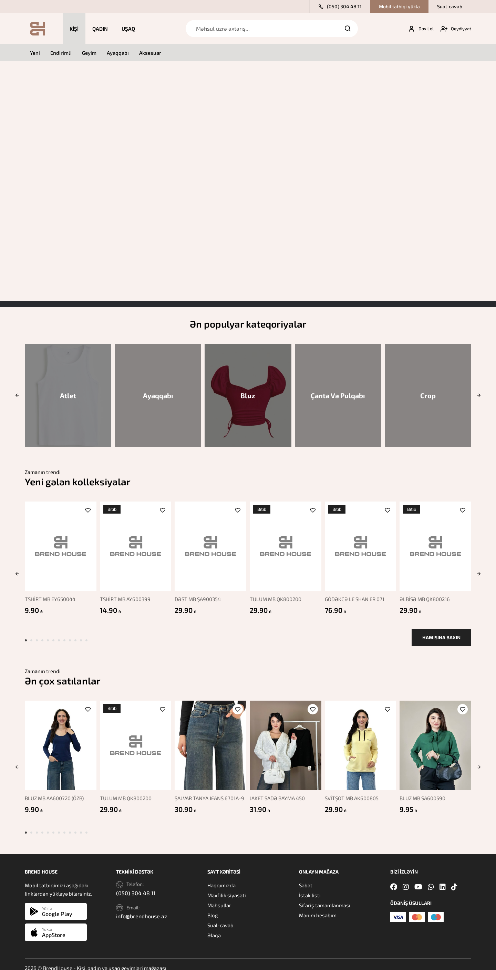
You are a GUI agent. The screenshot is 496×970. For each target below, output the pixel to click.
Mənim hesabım (318, 908)
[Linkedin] (443, 879)
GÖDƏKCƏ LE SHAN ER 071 (356, 595)
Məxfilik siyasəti (226, 888)
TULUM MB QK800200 (277, 595)
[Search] (347, 28)
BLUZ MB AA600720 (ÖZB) (54, 791)
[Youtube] (418, 879)
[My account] (418, 28)
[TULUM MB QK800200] (285, 544)
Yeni (35, 53)
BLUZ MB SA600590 (425, 791)
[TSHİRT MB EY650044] (59, 544)
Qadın (100, 28)
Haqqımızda (221, 878)
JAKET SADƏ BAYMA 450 (279, 791)
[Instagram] (406, 879)
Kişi (74, 28)
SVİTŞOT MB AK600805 (354, 791)
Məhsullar (219, 898)
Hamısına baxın (441, 634)
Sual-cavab (449, 6)
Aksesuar (150, 53)
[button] (17, 395)
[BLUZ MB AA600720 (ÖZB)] (59, 740)
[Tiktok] (454, 879)
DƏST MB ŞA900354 (199, 595)
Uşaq (128, 28)
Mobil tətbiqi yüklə (399, 6)
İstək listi (310, 888)
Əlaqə (214, 928)
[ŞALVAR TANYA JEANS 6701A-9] (210, 740)
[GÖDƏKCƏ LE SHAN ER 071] (361, 544)
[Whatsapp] (431, 879)
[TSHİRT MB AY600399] (134, 544)
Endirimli (61, 53)
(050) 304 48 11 (340, 6)
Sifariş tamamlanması (324, 898)
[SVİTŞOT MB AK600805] (361, 740)
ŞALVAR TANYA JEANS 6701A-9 (209, 794)
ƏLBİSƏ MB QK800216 (428, 595)
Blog (212, 908)
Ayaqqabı (118, 53)
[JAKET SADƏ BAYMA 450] (285, 740)
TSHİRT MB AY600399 (125, 595)
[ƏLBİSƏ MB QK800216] (437, 544)
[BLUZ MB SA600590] (437, 740)
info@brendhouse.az (141, 909)
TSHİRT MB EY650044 (50, 595)
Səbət (305, 878)
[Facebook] (393, 879)
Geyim (89, 53)
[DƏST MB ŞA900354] (210, 544)
